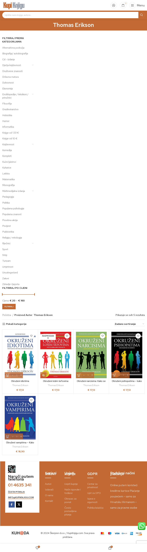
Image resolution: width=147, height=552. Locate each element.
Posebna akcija (10, 220)
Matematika (8, 179)
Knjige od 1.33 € (10, 132)
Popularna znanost (12, 214)
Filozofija (7, 103)
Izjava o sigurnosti (92, 500)
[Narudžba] (129, 324)
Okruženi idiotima (20, 381)
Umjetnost (7, 266)
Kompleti (7, 156)
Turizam (6, 260)
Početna (7, 315)
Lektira (6, 173)
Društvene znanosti (12, 71)
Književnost (8, 144)
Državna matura (10, 76)
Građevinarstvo (10, 109)
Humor (5, 121)
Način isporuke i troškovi (72, 491)
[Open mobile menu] (137, 5)
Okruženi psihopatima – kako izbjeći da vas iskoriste (127, 382)
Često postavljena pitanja (70, 511)
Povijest (6, 226)
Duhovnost (8, 82)
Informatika (8, 126)
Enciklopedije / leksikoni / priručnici (15, 96)
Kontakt (49, 501)
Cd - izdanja (8, 59)
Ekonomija (7, 88)
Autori (48, 484)
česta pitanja (16, 492)
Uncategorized (10, 272)
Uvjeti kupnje (71, 484)
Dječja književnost (11, 65)
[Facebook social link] (12, 504)
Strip (4, 255)
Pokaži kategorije (16, 324)
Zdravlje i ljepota (10, 284)
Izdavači (49, 489)
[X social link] (19, 504)
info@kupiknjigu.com (21, 497)
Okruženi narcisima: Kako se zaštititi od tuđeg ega (91, 382)
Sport (5, 249)
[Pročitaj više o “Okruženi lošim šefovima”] (43, 375)
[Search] (73, 15)
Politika (6, 202)
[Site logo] (14, 5)
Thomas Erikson (20, 385)
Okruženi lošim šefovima (56, 381)
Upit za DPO (94, 493)
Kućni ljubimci (9, 161)
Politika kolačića (95, 507)
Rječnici (6, 243)
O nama (49, 495)
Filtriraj (8, 306)
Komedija (7, 150)
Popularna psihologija (13, 208)
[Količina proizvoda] (17, 375)
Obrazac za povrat (70, 500)
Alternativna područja (13, 47)
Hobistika (7, 115)
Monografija (8, 185)
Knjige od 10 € (9, 138)
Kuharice (6, 167)
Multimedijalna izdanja (13, 191)
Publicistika (8, 231)
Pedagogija (8, 196)
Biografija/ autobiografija (15, 53)
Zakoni (5, 278)
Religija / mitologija (12, 237)
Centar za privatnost (92, 485)
